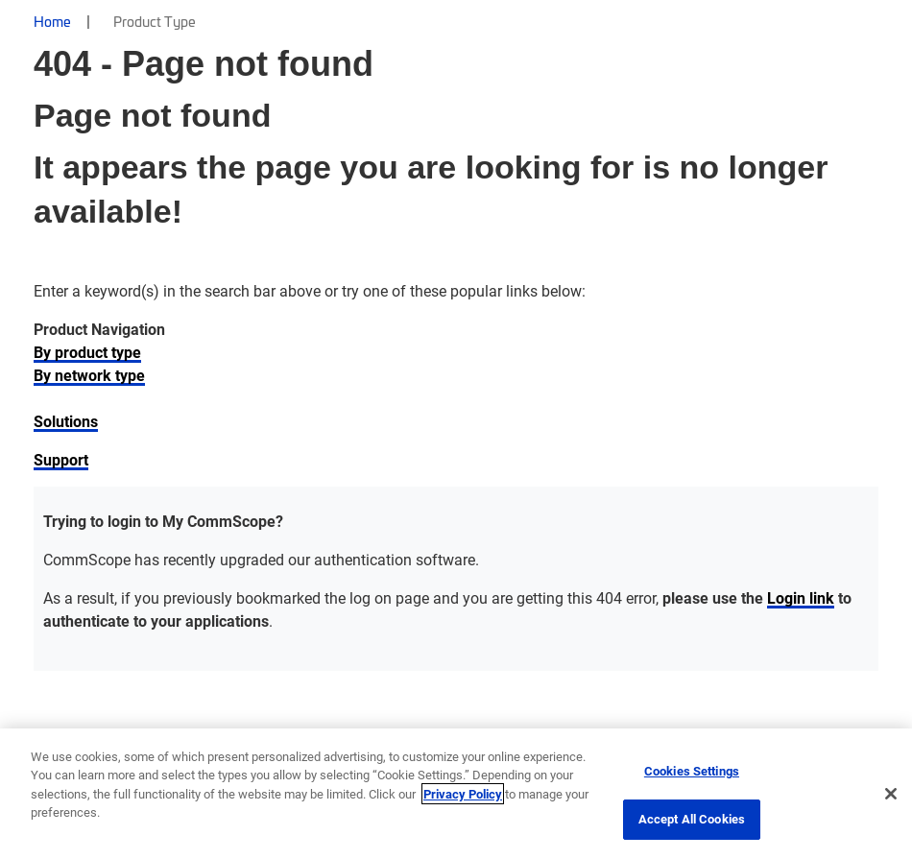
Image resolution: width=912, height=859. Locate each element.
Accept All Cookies (691, 818)
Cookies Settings (691, 770)
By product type (87, 352)
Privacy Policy (462, 793)
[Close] (891, 794)
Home (52, 21)
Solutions (66, 421)
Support (61, 459)
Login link (800, 597)
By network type (89, 375)
